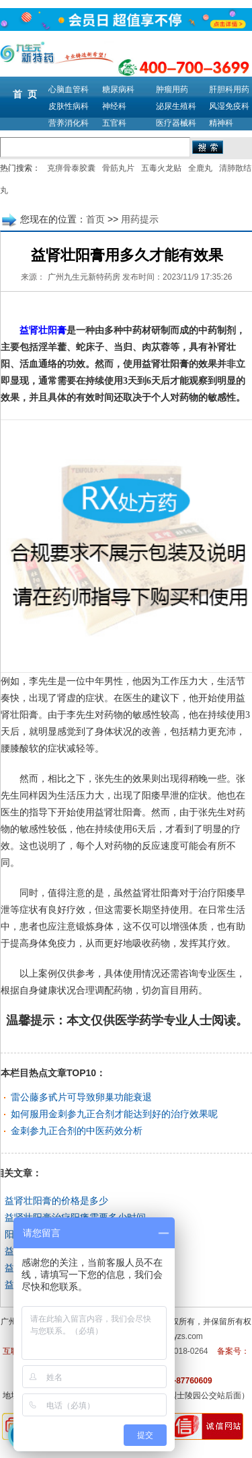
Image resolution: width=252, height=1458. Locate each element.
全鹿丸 (200, 168)
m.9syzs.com (179, 1336)
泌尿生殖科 (176, 106)
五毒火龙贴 (161, 168)
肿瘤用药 (172, 89)
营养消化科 (68, 123)
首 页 (25, 94)
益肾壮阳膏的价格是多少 (56, 1200)
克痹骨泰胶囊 (71, 168)
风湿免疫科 (229, 106)
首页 (95, 219)
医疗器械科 (176, 123)
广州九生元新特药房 (84, 277)
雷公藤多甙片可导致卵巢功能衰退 (81, 1097)
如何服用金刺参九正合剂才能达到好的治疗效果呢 (114, 1113)
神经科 (114, 106)
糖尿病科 (118, 89)
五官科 (114, 123)
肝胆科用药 (229, 89)
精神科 (221, 123)
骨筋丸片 (118, 168)
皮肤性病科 (68, 106)
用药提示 (140, 219)
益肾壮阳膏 (38, 330)
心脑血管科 (68, 89)
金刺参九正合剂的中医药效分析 (76, 1130)
